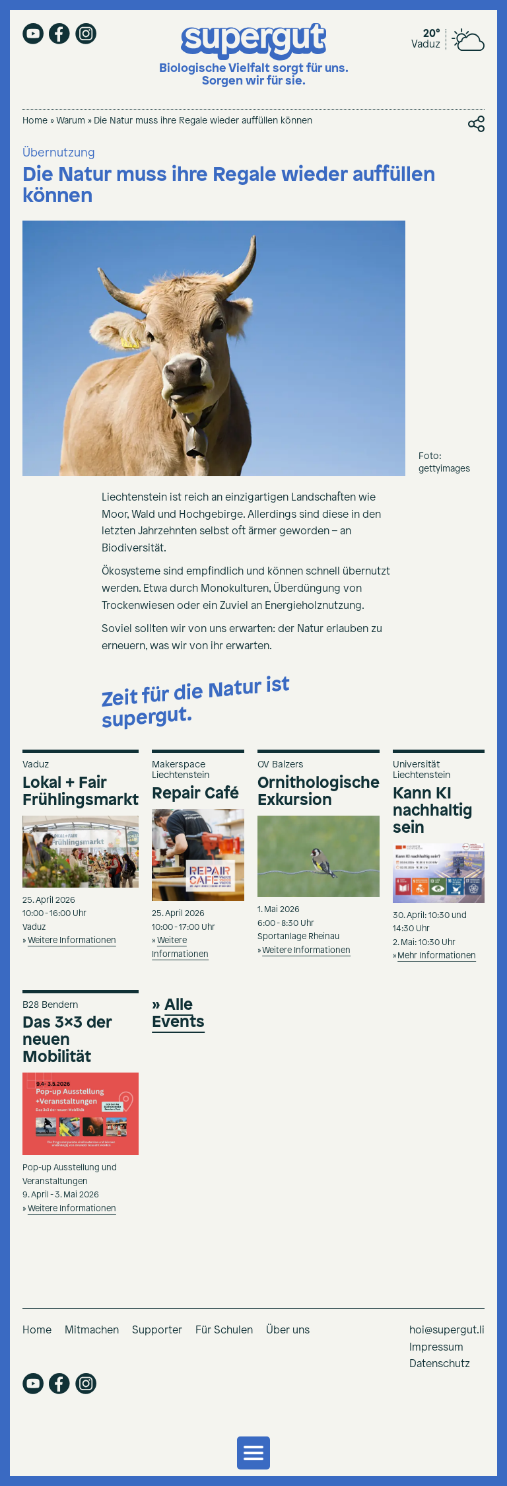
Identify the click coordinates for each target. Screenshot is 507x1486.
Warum (70, 121)
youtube (33, 33)
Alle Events (178, 1014)
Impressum (436, 1347)
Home (35, 121)
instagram (85, 33)
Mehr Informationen (436, 956)
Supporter (157, 1330)
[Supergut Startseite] (254, 55)
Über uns (288, 1330)
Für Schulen (224, 1330)
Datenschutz (439, 1364)
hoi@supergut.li (447, 1330)
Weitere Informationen (72, 941)
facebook (59, 33)
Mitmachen (92, 1330)
